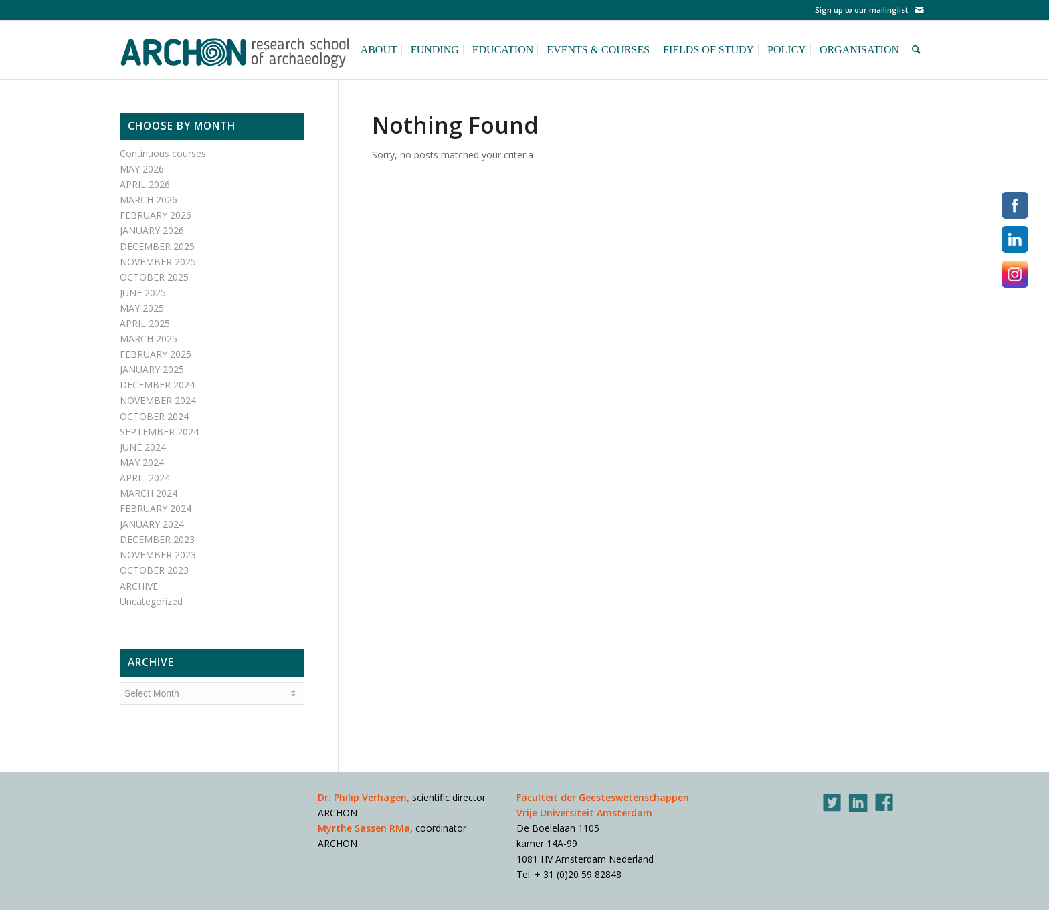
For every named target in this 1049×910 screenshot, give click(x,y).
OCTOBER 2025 (154, 277)
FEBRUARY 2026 (155, 215)
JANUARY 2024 (152, 524)
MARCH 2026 (148, 199)
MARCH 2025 (148, 338)
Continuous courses (163, 153)
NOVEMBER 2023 (158, 554)
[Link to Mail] (919, 10)
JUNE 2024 (143, 447)
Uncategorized (151, 601)
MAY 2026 (142, 168)
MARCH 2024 (148, 493)
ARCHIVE (139, 586)
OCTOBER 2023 (154, 570)
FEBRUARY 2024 (155, 508)
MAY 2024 (142, 462)
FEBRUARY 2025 (155, 354)
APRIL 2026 (145, 184)
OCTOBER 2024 (154, 416)
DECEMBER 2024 (157, 384)
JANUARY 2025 (152, 369)
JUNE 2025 (143, 292)
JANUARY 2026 (152, 230)
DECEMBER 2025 (157, 246)
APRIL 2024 (145, 477)
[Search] (918, 49)
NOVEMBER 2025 (158, 261)
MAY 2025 (142, 308)
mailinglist (888, 10)
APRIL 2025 (145, 323)
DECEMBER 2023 (157, 539)
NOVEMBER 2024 (158, 400)
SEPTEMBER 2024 (159, 431)
